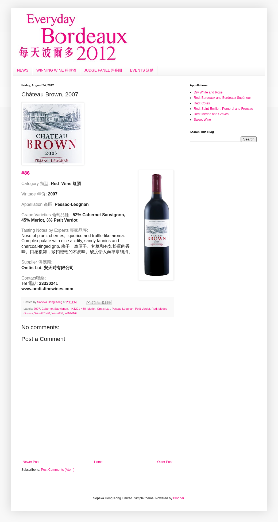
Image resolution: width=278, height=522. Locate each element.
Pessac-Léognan (122, 308)
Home (98, 462)
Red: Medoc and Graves (211, 114)
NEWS (22, 70)
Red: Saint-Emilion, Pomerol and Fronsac (223, 109)
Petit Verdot (142, 308)
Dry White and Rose (208, 92)
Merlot (91, 308)
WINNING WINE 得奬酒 (56, 70)
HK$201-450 (78, 308)
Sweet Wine (202, 119)
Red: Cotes (202, 103)
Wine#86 (57, 313)
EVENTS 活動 (141, 70)
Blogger (178, 498)
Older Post (164, 462)
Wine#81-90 (42, 313)
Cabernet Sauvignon (55, 308)
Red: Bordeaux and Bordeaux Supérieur (222, 98)
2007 (37, 308)
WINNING (71, 313)
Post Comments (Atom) (57, 470)
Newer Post (31, 462)
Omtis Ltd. (103, 308)
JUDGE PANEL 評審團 (103, 70)
